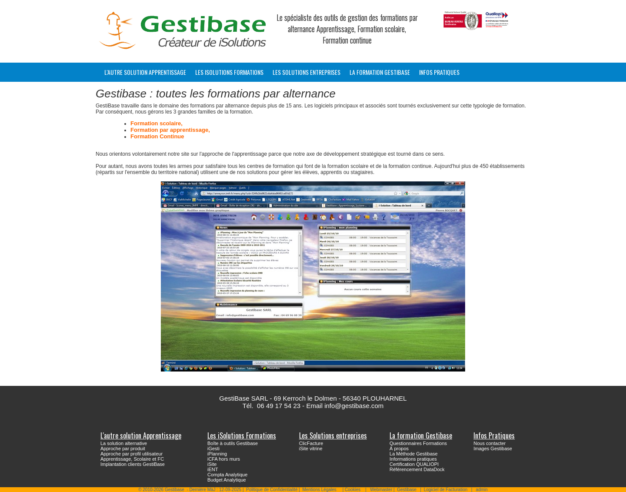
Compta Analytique (227, 474)
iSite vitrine (311, 448)
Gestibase (406, 489)
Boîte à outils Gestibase (232, 443)
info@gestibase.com (353, 405)
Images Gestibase (492, 448)
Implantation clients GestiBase (132, 464)
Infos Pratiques (439, 72)
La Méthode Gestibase (414, 453)
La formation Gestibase (380, 72)
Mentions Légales (319, 489)
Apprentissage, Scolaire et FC (132, 459)
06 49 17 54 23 (278, 405)
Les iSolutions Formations (229, 72)
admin (482, 489)
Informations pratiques (413, 459)
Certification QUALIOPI (414, 464)
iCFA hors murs (223, 459)
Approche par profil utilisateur (131, 453)
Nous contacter (489, 443)
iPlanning (217, 453)
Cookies (352, 489)
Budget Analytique (226, 479)
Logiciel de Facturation (446, 489)
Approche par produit (122, 448)
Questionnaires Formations (418, 443)
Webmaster (381, 489)
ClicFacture (311, 443)
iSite (211, 464)
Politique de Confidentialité (271, 489)
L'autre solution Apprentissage (145, 72)
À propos (399, 448)
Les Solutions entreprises (306, 72)
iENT (212, 469)
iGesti (213, 448)
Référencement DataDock (417, 469)
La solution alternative (123, 443)
